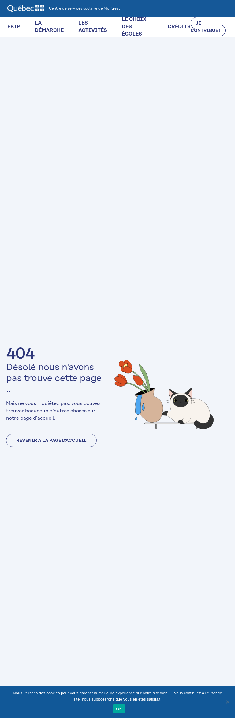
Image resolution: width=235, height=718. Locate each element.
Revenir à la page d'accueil (51, 440)
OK (119, 709)
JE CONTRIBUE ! (205, 27)
